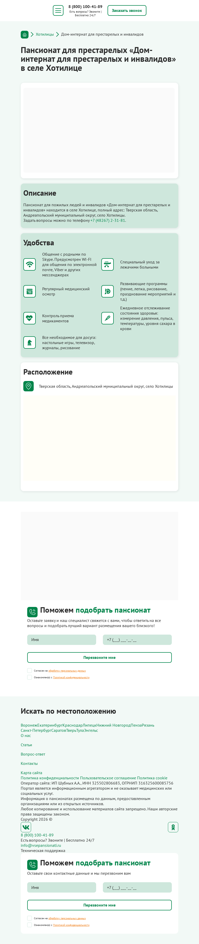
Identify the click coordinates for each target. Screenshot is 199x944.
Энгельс (91, 730)
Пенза (136, 725)
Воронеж (29, 725)
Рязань (148, 725)
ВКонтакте (26, 827)
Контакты (29, 763)
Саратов (58, 730)
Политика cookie (152, 777)
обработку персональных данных (67, 670)
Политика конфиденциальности (50, 777)
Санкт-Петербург (36, 730)
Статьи (26, 744)
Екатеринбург (49, 725)
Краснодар (72, 725)
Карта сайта (31, 772)
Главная (25, 35)
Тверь (71, 730)
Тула (80, 730)
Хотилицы (45, 34)
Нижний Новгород (113, 725)
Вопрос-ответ (33, 754)
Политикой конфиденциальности (71, 677)
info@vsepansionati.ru (41, 845)
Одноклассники (173, 827)
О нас (26, 735)
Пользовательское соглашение (108, 777)
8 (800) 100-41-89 (85, 6)
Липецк (89, 725)
